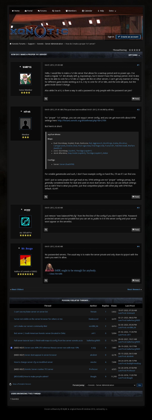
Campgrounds (59, 146)
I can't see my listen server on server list (31, 312)
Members (71, 11)
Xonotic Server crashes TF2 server (39, 369)
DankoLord (93, 319)
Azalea (115, 143)
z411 (93, 333)
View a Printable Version (22, 384)
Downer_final (71, 146)
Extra (111, 11)
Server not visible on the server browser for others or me (38, 319)
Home (15, 11)
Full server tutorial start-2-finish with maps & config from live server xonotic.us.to (48, 340)
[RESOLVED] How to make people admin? (31, 376)
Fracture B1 (109, 146)
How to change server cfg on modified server (33, 362)
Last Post (122, 313)
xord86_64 (93, 326)
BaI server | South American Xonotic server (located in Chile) (39, 333)
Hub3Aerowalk (121, 146)
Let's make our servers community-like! (30, 326)
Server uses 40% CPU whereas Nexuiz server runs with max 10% (52, 348)
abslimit (93, 355)
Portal (28, 11)
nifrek (27, 111)
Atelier (105, 153)
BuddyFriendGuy (134, 363)
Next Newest (134, 289)
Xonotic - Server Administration (50, 44)
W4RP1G (27, 67)
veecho (93, 362)
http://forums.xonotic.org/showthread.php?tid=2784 (82, 120)
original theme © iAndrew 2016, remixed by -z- (88, 409)
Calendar (87, 11)
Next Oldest (18, 289)
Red (90, 143)
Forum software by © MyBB (56, 409)
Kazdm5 (72, 151)
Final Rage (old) (98, 146)
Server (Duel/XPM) (67, 164)
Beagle (93, 376)
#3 (138, 208)
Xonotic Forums (18, 44)
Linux (52, 274)
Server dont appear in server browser (41, 355)
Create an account (127, 37)
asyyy (27, 210)
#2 (138, 110)
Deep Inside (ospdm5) (77, 153)
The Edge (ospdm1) (84, 151)
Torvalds (58, 274)
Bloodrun (123, 143)
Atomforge (107, 143)
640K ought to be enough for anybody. (75, 270)
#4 (138, 247)
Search (56, 11)
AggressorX (97, 143)
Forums (42, 11)
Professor (93, 369)
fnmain (93, 312)
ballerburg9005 (133, 320)
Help (100, 11)
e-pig (93, 348)
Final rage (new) (84, 146)
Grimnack (131, 313)
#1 (138, 65)
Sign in (111, 37)
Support (31, 44)
